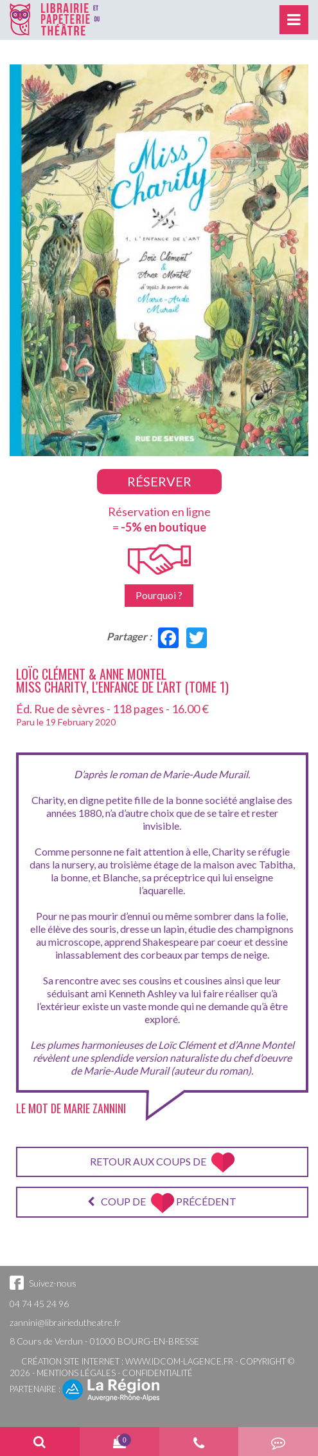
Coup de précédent (161, 1203)
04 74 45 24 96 (39, 1303)
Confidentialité (157, 1373)
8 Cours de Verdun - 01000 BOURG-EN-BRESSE (104, 1341)
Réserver (159, 481)
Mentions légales (76, 1373)
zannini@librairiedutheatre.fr (65, 1322)
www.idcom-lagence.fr (179, 1361)
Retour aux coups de (162, 1163)
